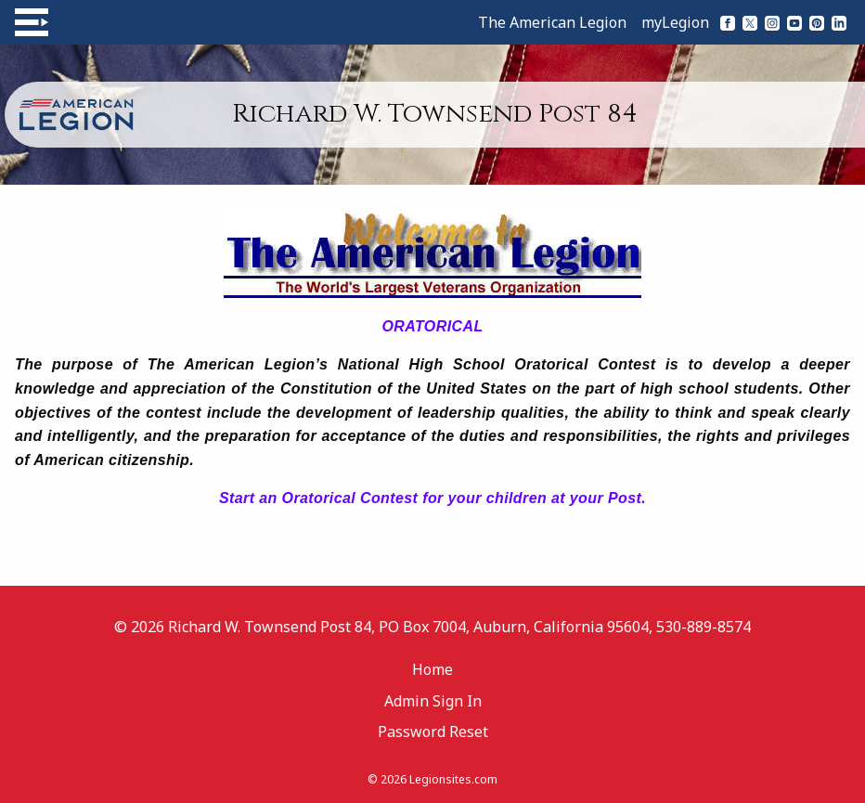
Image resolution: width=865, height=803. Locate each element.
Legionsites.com (453, 779)
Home (432, 669)
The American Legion (552, 22)
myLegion (675, 22)
